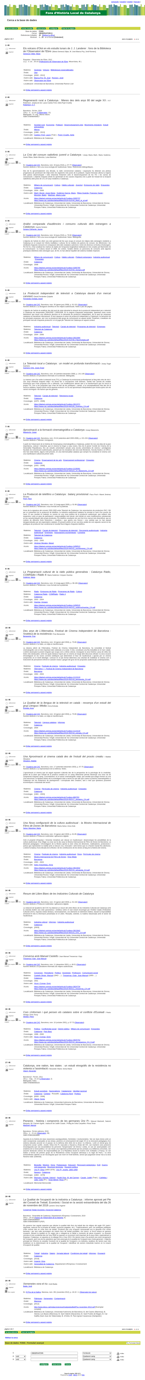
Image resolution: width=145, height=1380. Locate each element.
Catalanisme (67, 1091)
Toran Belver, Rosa (56, 1180)
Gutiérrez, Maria (29, 577)
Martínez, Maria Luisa (56, 195)
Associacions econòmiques (65, 532)
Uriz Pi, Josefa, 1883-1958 (67, 1170)
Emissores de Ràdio (48, 591)
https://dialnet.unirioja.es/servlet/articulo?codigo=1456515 (57, 605)
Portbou (77, 1094)
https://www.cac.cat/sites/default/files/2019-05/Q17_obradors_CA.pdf (61, 799)
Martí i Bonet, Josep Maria (44, 193)
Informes (61, 722)
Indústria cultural (40, 922)
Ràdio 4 (62, 594)
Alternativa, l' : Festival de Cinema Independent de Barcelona (58, 669)
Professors (76, 973)
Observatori (76, 165)
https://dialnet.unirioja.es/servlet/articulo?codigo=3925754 (57, 1040)
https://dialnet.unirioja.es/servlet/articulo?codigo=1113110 (57, 677)
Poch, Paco (27, 499)
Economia (50, 125)
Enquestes (105, 185)
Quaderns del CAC (33, 165)
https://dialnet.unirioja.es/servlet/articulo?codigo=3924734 (57, 987)
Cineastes (90, 460)
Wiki (83, 1375)
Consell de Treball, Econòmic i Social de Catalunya (42, 1210)
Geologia (37, 70)
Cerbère (47, 1094)
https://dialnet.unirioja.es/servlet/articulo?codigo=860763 (56, 797)
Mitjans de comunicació (43, 185)
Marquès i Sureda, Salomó (45, 1178)
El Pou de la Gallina (33, 1292)
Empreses (101, 327)
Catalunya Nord (66, 1094)
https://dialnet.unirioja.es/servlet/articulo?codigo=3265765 (57, 268)
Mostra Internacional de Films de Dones (50, 857)
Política (58, 973)
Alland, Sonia (39, 1099)
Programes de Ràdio (66, 591)
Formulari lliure (134, 1343)
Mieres (37, 130)
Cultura (57, 185)
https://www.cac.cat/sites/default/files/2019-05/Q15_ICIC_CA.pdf (60, 933)
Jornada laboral (63, 1253)
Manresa (37, 1301)
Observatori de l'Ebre (42, 80)
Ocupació (101, 1253)
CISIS (70, 1375)
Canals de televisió (68, 327)
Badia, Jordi (27, 1286)
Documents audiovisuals (89, 530)
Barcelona (38, 671)
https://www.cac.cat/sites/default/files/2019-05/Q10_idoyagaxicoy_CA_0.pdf (64, 1042)
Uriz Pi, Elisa (39, 1170)
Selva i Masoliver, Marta (32, 828)
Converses (38, 973)
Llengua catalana (49, 722)
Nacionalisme (54, 1091)
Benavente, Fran (29, 636)
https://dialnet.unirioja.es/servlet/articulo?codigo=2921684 (57, 338)
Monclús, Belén (40, 195)
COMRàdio (53, 594)
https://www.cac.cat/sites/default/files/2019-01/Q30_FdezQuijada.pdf (61, 340)
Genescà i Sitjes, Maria (31, 54)
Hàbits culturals (68, 185)
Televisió (55, 327)
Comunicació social (90, 973)
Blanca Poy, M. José (42, 78)
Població (59, 125)
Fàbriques (38, 1298)
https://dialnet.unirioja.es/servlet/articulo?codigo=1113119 (57, 731)
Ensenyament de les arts (52, 460)
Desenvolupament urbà (73, 125)
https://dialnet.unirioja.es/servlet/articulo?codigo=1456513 (57, 546)
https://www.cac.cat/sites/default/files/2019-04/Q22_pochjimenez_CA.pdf (63, 548)
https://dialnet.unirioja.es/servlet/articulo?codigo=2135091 (57, 469)
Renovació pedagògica (86, 1165)
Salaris (52, 1253)
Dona (79, 854)
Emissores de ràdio (91, 185)
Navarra (37, 1172)
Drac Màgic (72, 857)
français (137, 2)
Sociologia (66, 973)
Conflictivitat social (49, 1029)
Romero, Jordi (57, 78)
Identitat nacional (80, 1091)
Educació (72, 1165)
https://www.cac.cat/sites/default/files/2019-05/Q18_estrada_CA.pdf (61, 733)
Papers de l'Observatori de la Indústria (49, 1218)
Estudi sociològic (41, 1091)
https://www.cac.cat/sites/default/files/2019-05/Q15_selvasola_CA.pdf (62, 870)
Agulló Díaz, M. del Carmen (68, 1178)
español (123, 2)
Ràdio (36, 591)
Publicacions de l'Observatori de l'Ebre (54, 62)
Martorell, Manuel (29, 1125)
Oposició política (71, 1167)
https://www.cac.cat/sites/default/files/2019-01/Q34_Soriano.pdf (59, 270)
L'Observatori (42, 113)
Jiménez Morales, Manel (44, 543)
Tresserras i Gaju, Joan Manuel (34, 959)
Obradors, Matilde (29, 761)
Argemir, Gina (39, 1261)
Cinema (37, 460)
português (115, 2)
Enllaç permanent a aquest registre (39, 90)
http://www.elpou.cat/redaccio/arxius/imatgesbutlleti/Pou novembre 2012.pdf (64, 1307)
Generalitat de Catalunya (44, 1264)
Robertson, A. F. (29, 105)
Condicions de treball (79, 1253)
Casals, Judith (86, 1178)
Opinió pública (63, 1029)
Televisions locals (66, 396)
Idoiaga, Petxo (28, 1017)
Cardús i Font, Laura (42, 135)
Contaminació (59, 1298)
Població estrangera (84, 257)
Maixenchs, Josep (30, 432)
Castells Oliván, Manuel (43, 975)
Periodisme (48, 973)
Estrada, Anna (28, 708)
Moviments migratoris (93, 125)
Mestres (46, 1165)
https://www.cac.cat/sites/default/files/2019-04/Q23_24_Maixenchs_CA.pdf (64, 471)
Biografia (37, 1165)
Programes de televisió (86, 327)
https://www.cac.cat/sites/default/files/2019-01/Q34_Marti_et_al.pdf (61, 200)
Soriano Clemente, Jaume (33, 229)
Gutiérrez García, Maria (66, 193)
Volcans (46, 70)
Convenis (81, 532)
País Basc (48, 1031)
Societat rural (39, 125)
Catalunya (38, 188)
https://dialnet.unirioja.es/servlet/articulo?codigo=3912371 (57, 404)
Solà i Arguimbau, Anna (43, 865)
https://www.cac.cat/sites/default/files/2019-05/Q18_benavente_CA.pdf (62, 679)
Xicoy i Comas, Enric (42, 983)
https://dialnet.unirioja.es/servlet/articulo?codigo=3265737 (57, 198)
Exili (98, 1165)
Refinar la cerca (48, 35)
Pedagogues (61, 1165)
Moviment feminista (55, 1167)
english (130, 2)
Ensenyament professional (74, 460)
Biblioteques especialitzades (62, 70)
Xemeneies (48, 1298)
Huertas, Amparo (41, 602)
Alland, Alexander (29, 1071)
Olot (35, 73)
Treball (37, 1253)
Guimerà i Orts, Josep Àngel (33, 368)
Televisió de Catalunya (43, 329)
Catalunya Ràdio (40, 594)
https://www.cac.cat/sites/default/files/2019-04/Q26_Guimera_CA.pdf (61, 406)
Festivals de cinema (50, 666)
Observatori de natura (88, 1292)
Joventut (79, 185)
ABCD (75, 1375)
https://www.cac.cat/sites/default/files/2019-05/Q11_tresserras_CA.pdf (62, 989)
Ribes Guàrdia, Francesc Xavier (90, 193)
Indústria (44, 1253)
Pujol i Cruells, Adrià (66, 135)
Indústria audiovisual (101, 257)
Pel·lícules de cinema (50, 789)
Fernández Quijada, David (33, 299)
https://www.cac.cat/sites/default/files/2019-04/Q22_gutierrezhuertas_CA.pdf (64, 607)
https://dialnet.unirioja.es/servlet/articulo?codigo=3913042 (57, 868)
